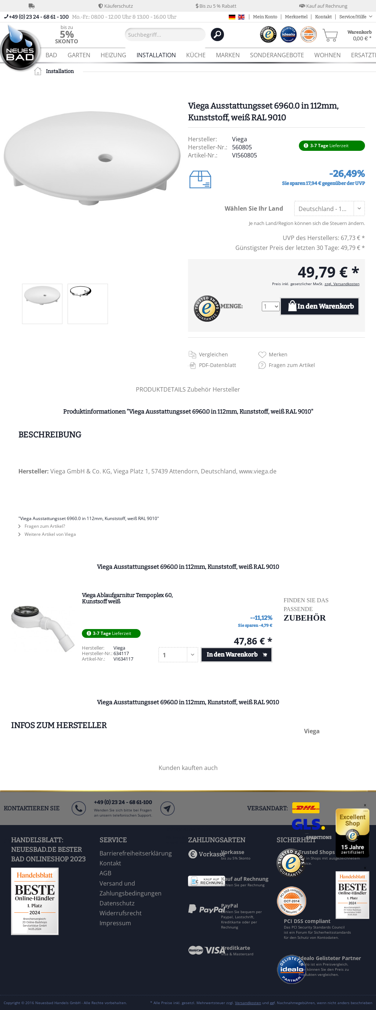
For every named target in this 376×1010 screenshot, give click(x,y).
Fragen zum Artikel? (41, 526)
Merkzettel (296, 16)
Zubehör (200, 389)
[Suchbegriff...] (165, 34)
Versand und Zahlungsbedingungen (131, 888)
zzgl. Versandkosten (342, 283)
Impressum (115, 923)
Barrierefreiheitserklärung (136, 853)
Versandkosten (248, 1002)
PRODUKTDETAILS (161, 389)
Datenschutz (117, 903)
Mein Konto (265, 16)
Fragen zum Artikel (292, 365)
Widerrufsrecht (121, 913)
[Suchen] (217, 34)
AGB (105, 873)
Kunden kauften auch (188, 768)
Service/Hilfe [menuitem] (353, 16)
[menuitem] (66, 34)
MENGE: (231, 306)
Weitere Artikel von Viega (47, 534)
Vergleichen (213, 354)
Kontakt (323, 16)
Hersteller (226, 389)
